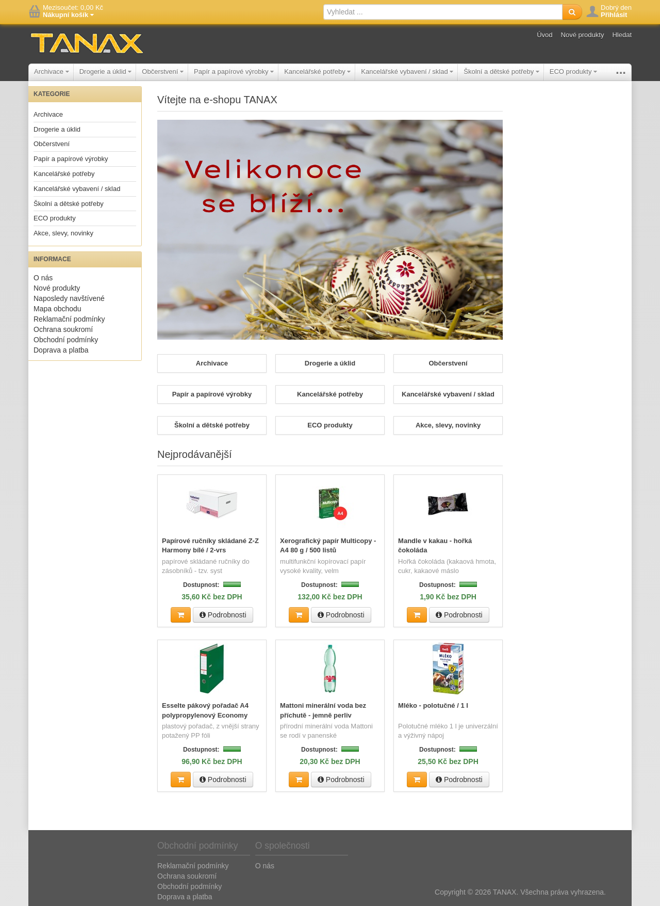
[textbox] (443, 12)
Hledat (622, 35)
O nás (43, 278)
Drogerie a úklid (105, 71)
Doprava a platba (61, 350)
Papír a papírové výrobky (234, 71)
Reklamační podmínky (69, 319)
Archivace (51, 71)
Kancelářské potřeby (317, 71)
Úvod (544, 35)
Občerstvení (163, 71)
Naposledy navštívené (69, 298)
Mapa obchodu (57, 309)
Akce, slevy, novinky (63, 233)
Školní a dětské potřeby (501, 71)
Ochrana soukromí (63, 329)
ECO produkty (573, 71)
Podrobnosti (223, 614)
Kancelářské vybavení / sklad (407, 71)
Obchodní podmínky (66, 340)
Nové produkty (582, 35)
